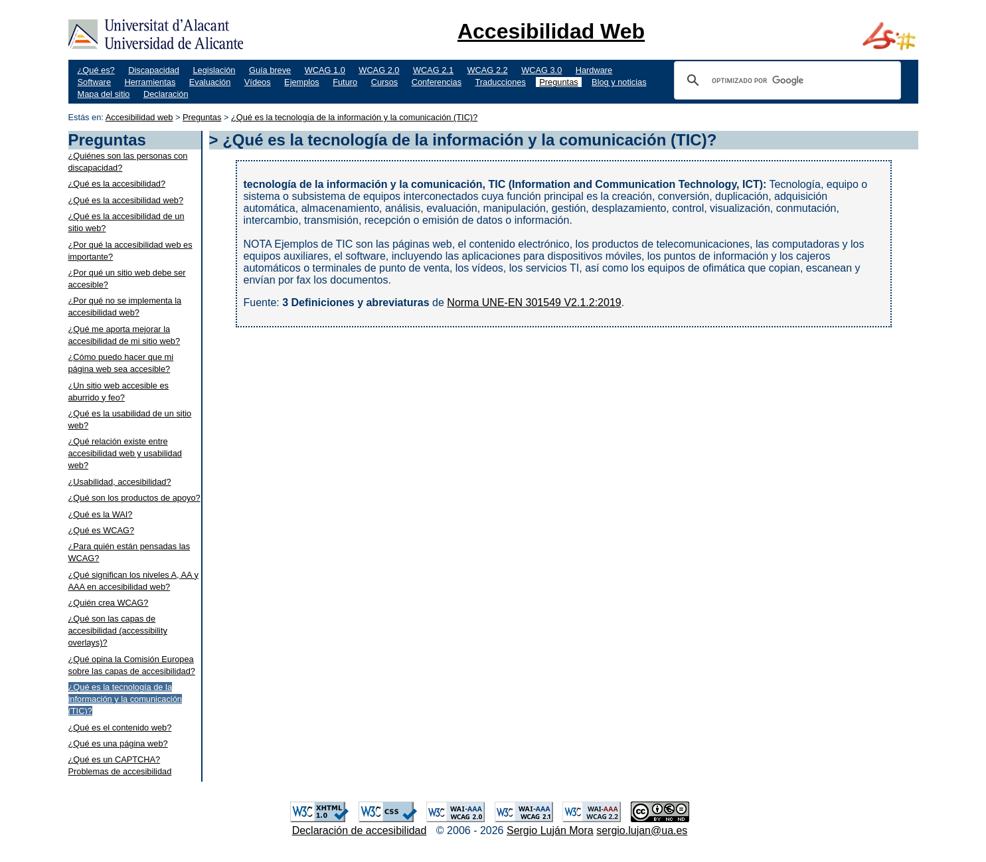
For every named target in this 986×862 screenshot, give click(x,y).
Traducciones (500, 82)
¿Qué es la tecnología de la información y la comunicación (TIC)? (354, 117)
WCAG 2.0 (379, 70)
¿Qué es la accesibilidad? (117, 184)
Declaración (166, 94)
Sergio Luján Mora (550, 830)
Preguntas (558, 82)
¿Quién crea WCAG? (108, 603)
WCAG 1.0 (325, 70)
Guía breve (270, 70)
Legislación (214, 70)
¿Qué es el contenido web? (120, 728)
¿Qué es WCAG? (101, 530)
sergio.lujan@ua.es (641, 830)
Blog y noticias (619, 82)
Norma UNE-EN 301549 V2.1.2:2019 (534, 302)
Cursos (384, 82)
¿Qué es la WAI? (100, 514)
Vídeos (257, 82)
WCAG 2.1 (433, 70)
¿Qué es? (96, 70)
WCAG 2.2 (487, 70)
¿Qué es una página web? (118, 743)
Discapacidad (153, 70)
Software (95, 82)
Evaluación (210, 82)
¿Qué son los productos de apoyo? (134, 498)
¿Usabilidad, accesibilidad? (119, 482)
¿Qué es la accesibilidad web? (126, 200)
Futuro (345, 82)
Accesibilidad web (139, 117)
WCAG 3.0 (541, 70)
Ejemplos (301, 82)
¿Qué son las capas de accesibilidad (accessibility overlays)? (117, 630)
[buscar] (785, 80)
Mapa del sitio (104, 94)
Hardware (594, 70)
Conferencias (436, 82)
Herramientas (149, 82)
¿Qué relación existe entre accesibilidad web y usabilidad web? (125, 453)
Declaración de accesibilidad (359, 830)
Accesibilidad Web (551, 31)
